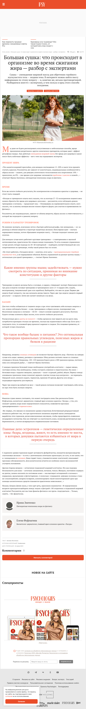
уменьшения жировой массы (43, 154)
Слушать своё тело (51, 91)
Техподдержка (63, 686)
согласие (8, 696)
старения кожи (25, 406)
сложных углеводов (28, 354)
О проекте (16, 679)
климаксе (21, 458)
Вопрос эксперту (58, 679)
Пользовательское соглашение (41, 683)
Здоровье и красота (35, 91)
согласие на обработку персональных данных (41, 651)
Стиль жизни (6, 52)
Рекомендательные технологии (27, 686)
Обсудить (71, 52)
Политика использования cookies (67, 683)
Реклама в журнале (43, 679)
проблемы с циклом (61, 175)
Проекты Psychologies (48, 686)
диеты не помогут (27, 319)
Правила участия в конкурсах (17, 683)
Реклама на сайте (28, 679)
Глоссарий (70, 679)
